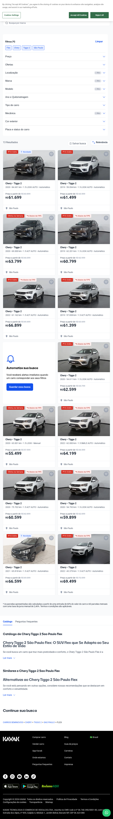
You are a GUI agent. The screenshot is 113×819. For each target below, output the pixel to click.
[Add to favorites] (51, 154)
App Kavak (37, 751)
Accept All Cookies (78, 15)
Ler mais (9, 658)
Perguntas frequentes (26, 621)
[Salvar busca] (78, 143)
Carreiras (68, 751)
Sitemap (49, 802)
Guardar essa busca (19, 387)
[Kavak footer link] (11, 751)
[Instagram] (12, 776)
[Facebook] (5, 776)
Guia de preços (71, 744)
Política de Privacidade (67, 799)
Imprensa (68, 764)
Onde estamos (39, 757)
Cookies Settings (11, 15)
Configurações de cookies (14, 802)
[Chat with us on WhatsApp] (106, 813)
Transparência (35, 802)
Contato (68, 757)
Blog (66, 737)
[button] (8, 47)
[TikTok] (33, 776)
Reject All (99, 15)
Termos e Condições (89, 799)
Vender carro (38, 744)
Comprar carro (39, 737)
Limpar (99, 41)
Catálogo (7, 621)
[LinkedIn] (26, 776)
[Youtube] (19, 776)
